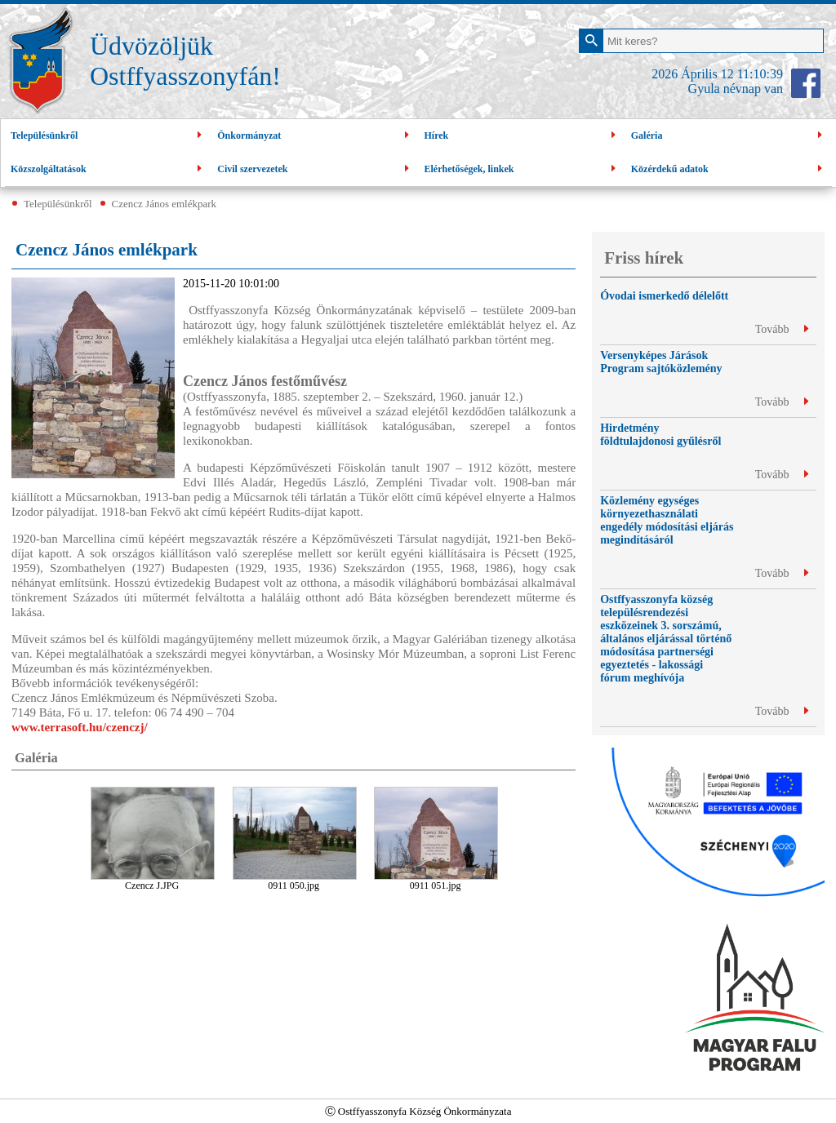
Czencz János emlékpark (164, 204)
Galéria (728, 136)
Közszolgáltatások (108, 169)
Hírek (522, 136)
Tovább (781, 329)
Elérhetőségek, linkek (522, 169)
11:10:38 (760, 74)
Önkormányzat (314, 136)
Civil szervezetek (314, 169)
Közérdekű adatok (728, 169)
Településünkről (108, 136)
